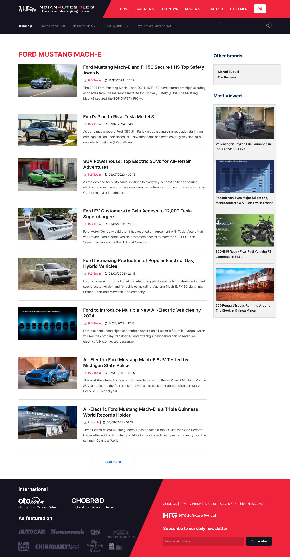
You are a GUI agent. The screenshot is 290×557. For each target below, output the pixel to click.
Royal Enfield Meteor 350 (153, 26)
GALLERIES (238, 9)
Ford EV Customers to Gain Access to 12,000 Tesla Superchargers (137, 213)
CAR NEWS (145, 9)
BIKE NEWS (169, 9)
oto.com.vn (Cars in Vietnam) (39, 507)
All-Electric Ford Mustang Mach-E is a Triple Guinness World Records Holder (140, 412)
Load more (113, 461)
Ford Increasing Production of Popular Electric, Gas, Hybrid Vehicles (138, 263)
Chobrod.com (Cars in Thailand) (95, 507)
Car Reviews (227, 77)
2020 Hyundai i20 (116, 26)
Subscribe (259, 541)
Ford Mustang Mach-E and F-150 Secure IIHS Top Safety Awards (143, 70)
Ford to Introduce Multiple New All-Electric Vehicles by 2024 (142, 313)
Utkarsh (91, 422)
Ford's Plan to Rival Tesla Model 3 (118, 116)
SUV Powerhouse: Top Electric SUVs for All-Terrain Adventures (137, 164)
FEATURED (215, 9)
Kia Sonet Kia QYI (84, 26)
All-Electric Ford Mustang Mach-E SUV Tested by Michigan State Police (136, 362)
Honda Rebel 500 (53, 26)
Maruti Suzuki (228, 72)
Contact (210, 503)
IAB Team (92, 80)
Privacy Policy (190, 503)
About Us (170, 503)
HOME (125, 9)
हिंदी (260, 9)
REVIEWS (192, 9)
